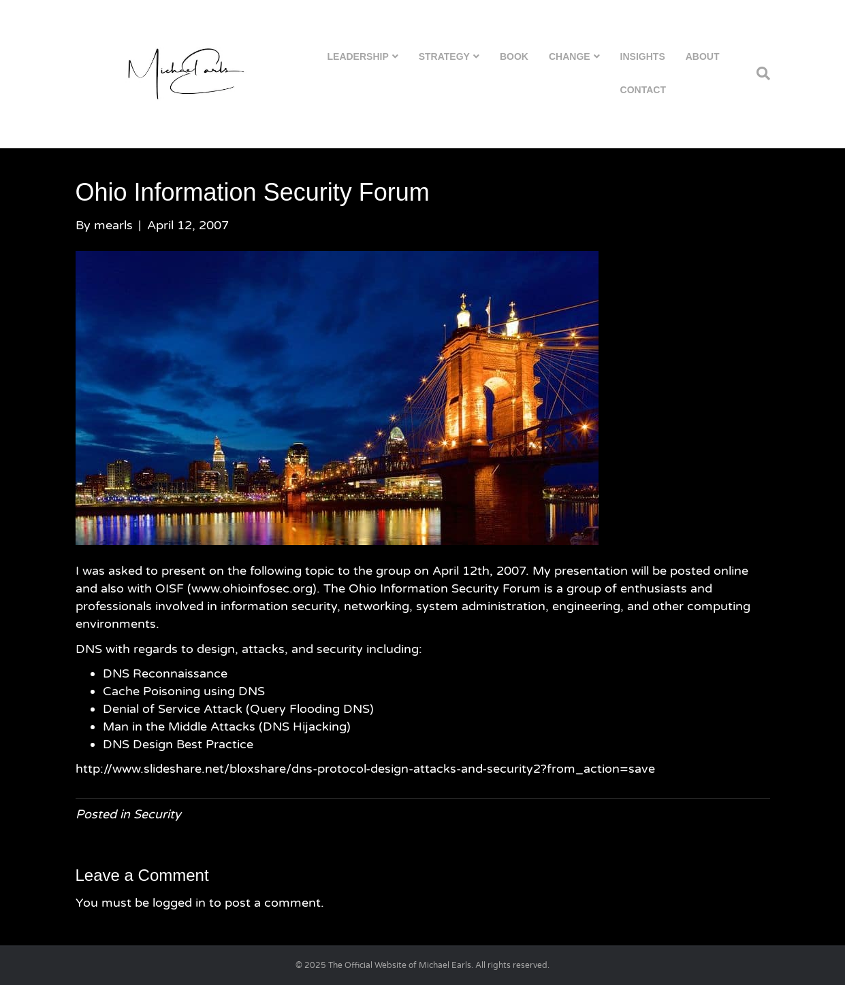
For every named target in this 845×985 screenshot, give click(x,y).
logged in (179, 902)
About (703, 56)
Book (514, 56)
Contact (643, 89)
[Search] (758, 73)
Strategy (444, 56)
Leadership (358, 56)
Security (157, 814)
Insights (642, 56)
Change (569, 56)
